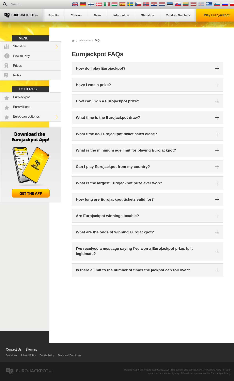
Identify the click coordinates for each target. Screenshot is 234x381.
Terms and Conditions (69, 355)
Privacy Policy (28, 355)
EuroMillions (21, 107)
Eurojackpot (21, 97)
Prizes (17, 65)
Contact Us (14, 349)
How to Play (21, 56)
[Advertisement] (147, 307)
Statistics (19, 46)
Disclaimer (11, 355)
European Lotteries (26, 116)
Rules (17, 75)
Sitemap (31, 349)
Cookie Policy (47, 355)
